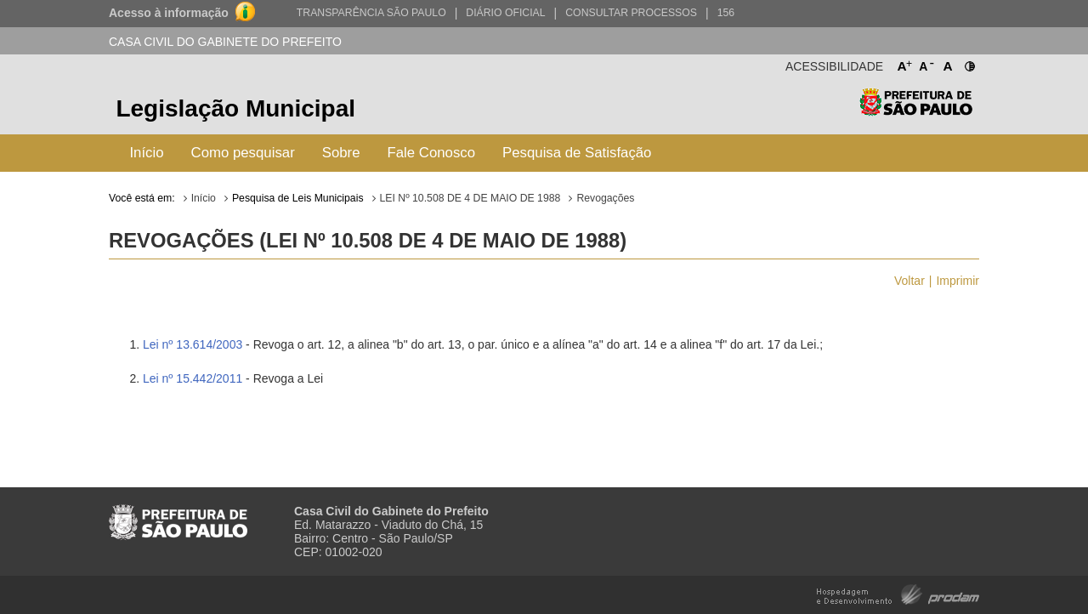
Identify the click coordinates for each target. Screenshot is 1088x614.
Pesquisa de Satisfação (576, 153)
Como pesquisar (243, 153)
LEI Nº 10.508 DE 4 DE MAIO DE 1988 (470, 198)
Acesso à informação (169, 12)
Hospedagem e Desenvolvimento (898, 593)
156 (725, 13)
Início (146, 153)
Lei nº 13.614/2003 (192, 344)
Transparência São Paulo (371, 13)
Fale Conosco (432, 153)
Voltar (909, 280)
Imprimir (957, 280)
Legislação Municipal (235, 108)
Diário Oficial (505, 13)
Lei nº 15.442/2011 (192, 378)
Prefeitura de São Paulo (915, 111)
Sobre (341, 153)
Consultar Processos (631, 13)
